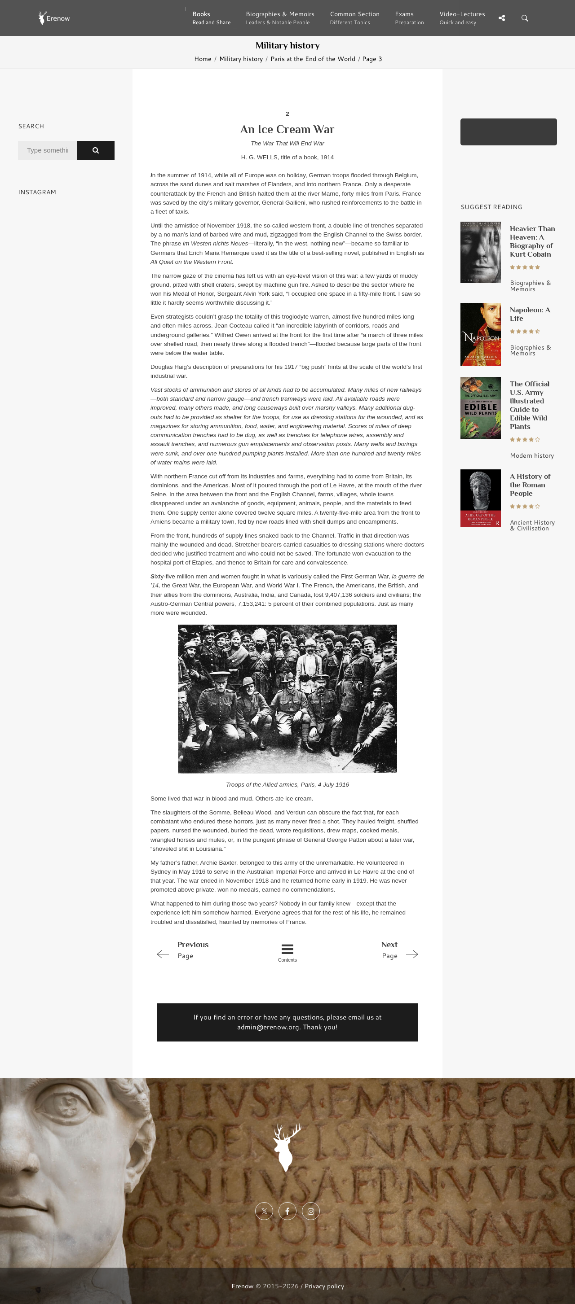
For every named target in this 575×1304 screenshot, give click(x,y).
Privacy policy (324, 1286)
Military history (241, 58)
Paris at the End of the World (312, 58)
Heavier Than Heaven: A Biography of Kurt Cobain (532, 241)
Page (204, 949)
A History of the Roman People (530, 485)
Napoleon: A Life (530, 314)
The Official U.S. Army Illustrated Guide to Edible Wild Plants (529, 405)
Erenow (242, 1286)
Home (203, 58)
